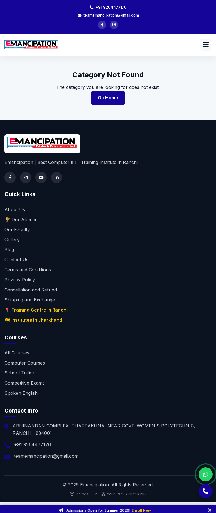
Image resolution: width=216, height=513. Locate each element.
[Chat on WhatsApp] (206, 474)
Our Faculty (17, 229)
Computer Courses (24, 363)
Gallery (12, 239)
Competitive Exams (24, 383)
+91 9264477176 (108, 7)
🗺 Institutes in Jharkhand (33, 320)
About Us (14, 209)
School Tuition (19, 373)
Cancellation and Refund (30, 290)
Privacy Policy (19, 279)
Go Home (108, 97)
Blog (9, 249)
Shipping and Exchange (29, 299)
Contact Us (16, 259)
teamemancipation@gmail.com (108, 15)
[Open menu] (206, 45)
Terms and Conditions (27, 270)
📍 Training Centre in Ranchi (36, 310)
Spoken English (21, 393)
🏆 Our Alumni (20, 219)
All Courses (16, 353)
